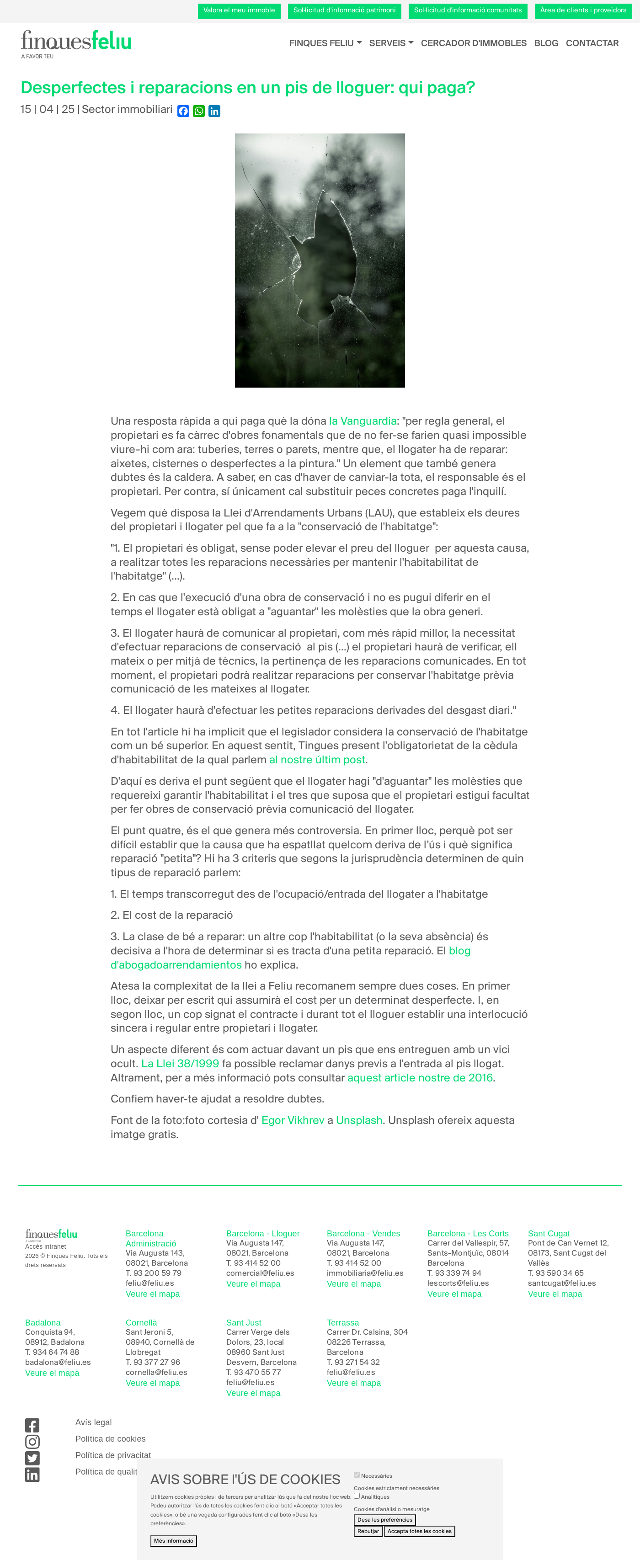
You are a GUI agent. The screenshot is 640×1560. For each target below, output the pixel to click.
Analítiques (375, 1497)
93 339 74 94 (458, 1273)
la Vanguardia (363, 421)
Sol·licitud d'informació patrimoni (344, 10)
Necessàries (376, 1476)
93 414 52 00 (257, 1263)
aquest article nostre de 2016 (420, 1078)
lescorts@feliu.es (458, 1283)
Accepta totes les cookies (420, 1531)
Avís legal (93, 1422)
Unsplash (359, 1121)
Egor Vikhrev (293, 1121)
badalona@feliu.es (58, 1362)
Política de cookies (110, 1438)
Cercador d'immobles (474, 43)
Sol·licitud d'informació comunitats (468, 10)
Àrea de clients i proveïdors (583, 10)
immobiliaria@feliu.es (365, 1273)
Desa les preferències (384, 1520)
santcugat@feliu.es (562, 1283)
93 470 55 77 (257, 1372)
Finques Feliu (321, 43)
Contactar (592, 43)
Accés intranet (45, 1246)
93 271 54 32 (357, 1362)
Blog (546, 43)
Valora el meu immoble (239, 10)
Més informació (173, 1541)
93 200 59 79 (157, 1273)
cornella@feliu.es (156, 1372)
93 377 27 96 (156, 1362)
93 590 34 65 (560, 1273)
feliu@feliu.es (150, 1283)
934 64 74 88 (56, 1352)
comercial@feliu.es (260, 1273)
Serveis (387, 43)
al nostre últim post (317, 760)
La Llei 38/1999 (179, 1064)
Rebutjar (368, 1531)
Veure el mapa (153, 1294)
